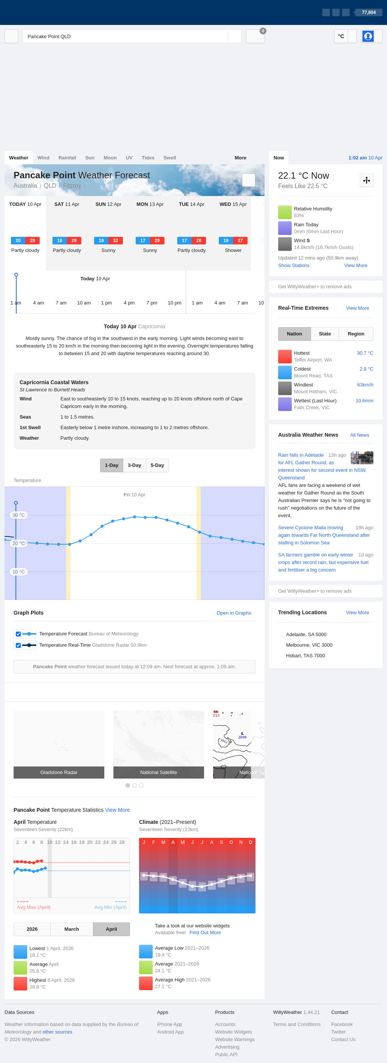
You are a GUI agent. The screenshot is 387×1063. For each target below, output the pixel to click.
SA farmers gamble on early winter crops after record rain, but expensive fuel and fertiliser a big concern (325, 562)
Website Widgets (233, 1032)
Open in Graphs (234, 613)
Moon (110, 158)
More (240, 158)
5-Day (157, 465)
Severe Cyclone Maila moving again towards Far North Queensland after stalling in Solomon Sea (325, 534)
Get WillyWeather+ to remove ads (314, 286)
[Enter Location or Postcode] (132, 36)
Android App (170, 1032)
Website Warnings (235, 1039)
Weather (18, 158)
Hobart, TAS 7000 (305, 655)
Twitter (338, 1032)
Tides (148, 158)
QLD (50, 185)
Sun (90, 158)
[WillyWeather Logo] (40, 12)
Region (356, 334)
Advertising (227, 1047)
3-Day (134, 465)
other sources (57, 1032)
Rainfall (67, 158)
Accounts (225, 1024)
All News (359, 435)
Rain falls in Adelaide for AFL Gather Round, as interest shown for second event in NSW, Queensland (325, 485)
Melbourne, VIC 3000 (309, 645)
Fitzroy (72, 185)
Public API (226, 1054)
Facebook (342, 1024)
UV (129, 158)
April (111, 929)
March (72, 929)
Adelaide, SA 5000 (306, 634)
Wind (43, 158)
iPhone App (170, 1024)
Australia (25, 185)
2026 (31, 929)
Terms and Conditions (297, 1024)
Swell (170, 158)
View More (355, 265)
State (325, 334)
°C (341, 36)
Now (279, 158)
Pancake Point (89, 185)
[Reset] (221, 36)
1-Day (111, 465)
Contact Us (343, 1039)
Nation (294, 334)
